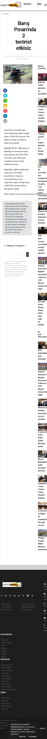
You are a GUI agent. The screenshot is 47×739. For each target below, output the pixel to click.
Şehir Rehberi (6, 687)
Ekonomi (4, 648)
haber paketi (5, 731)
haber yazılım (5, 733)
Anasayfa (5, 14)
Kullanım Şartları (28, 604)
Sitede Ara (5, 698)
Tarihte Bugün (6, 679)
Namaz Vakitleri (7, 670)
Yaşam (4, 654)
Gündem (27, 4)
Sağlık (3, 651)
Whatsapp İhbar (28, 607)
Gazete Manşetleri (8, 690)
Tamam (32, 737)
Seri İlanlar (5, 684)
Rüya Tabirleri (6, 706)
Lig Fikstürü (5, 676)
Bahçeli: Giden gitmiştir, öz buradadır (42, 88)
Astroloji (4, 709)
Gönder (28, 254)
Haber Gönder (27, 610)
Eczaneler (5, 673)
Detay (23, 737)
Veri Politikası (6, 610)
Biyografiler (5, 704)
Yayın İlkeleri (6, 607)
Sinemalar (5, 681)
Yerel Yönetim (6, 643)
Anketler (4, 701)
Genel (3, 645)
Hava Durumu (6, 665)
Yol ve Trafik (6, 668)
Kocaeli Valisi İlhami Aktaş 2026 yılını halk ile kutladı (41, 313)
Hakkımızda (5, 604)
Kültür (3, 656)
